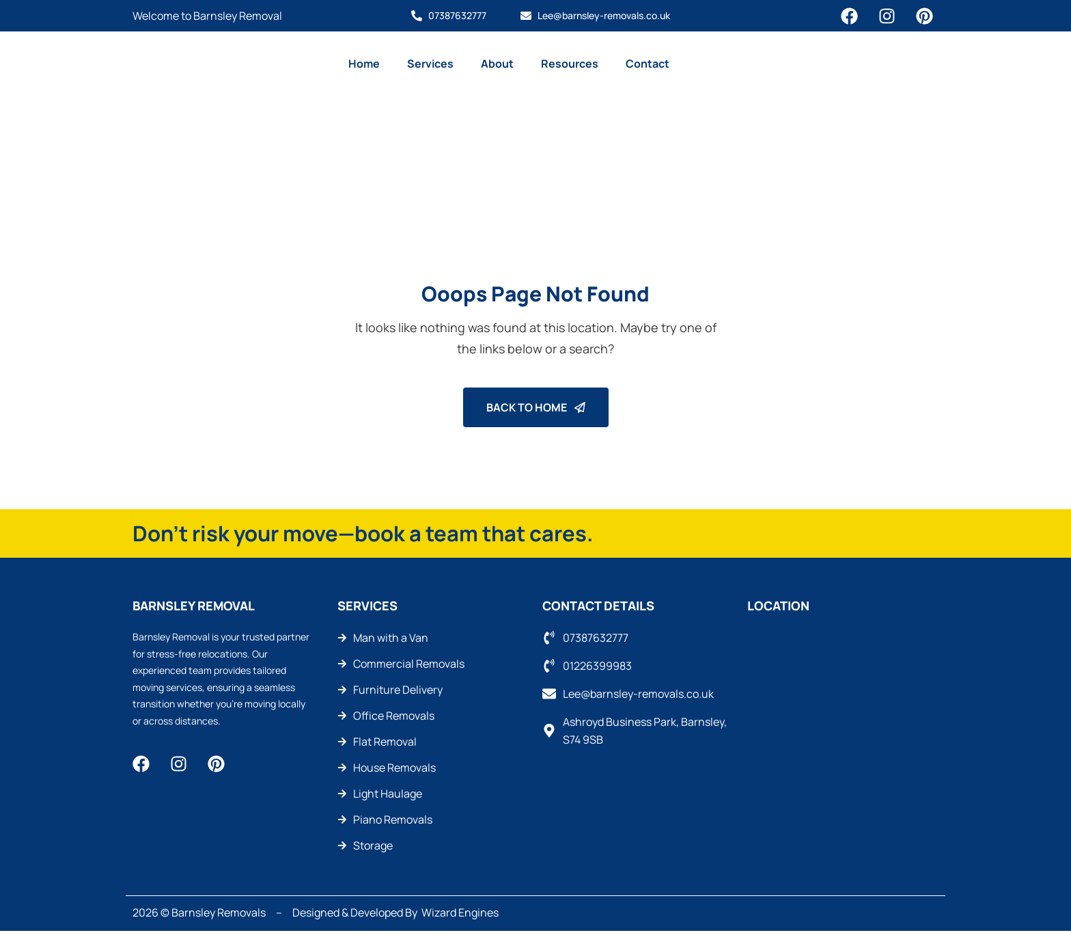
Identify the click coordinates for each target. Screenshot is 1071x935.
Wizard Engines (460, 913)
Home (364, 63)
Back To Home (535, 407)
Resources (569, 63)
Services (430, 63)
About (497, 63)
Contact (647, 63)
